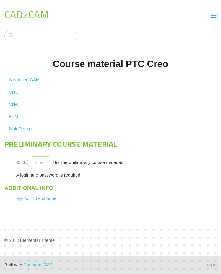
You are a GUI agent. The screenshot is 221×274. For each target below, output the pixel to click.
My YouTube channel (37, 198)
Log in (210, 264)
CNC (14, 91)
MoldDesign (20, 128)
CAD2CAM (26, 14)
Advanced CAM (24, 79)
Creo (14, 104)
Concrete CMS (37, 264)
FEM (13, 116)
